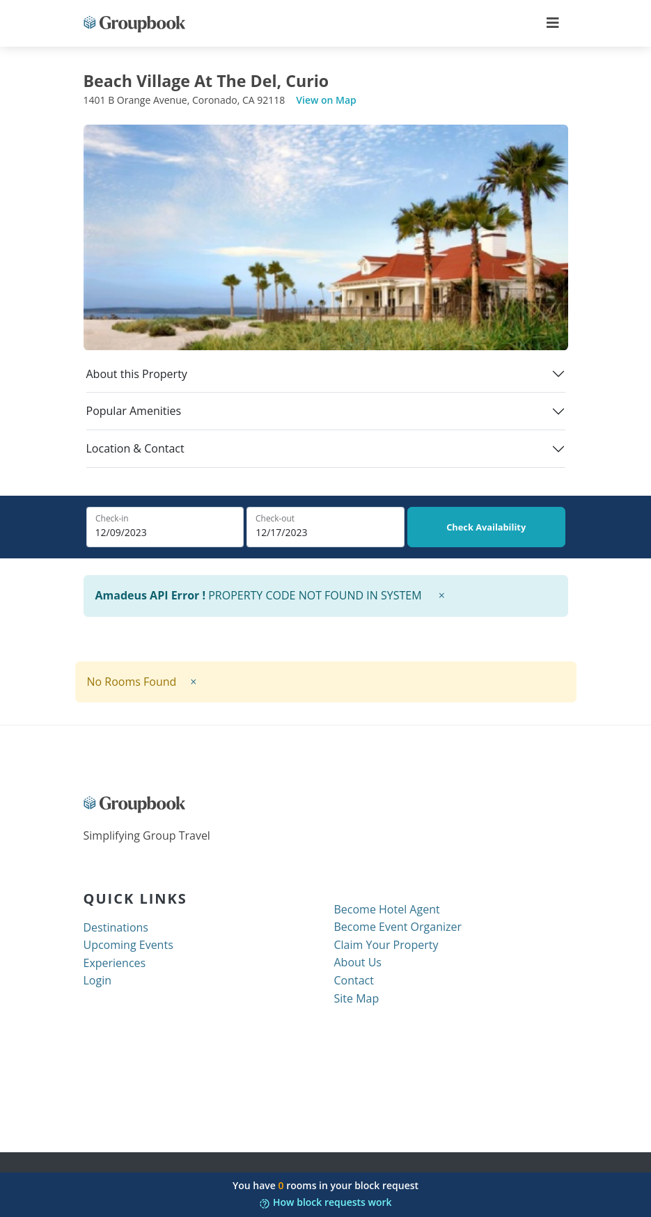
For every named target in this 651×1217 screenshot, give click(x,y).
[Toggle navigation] (553, 23)
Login (98, 980)
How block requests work (325, 1202)
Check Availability (486, 527)
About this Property (136, 374)
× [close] (442, 595)
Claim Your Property (386, 944)
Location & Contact (135, 448)
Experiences (115, 963)
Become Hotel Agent (387, 909)
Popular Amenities (134, 411)
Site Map (356, 998)
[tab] (325, 380)
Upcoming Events (128, 944)
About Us (358, 962)
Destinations (116, 927)
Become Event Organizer (398, 926)
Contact (354, 980)
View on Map (326, 100)
